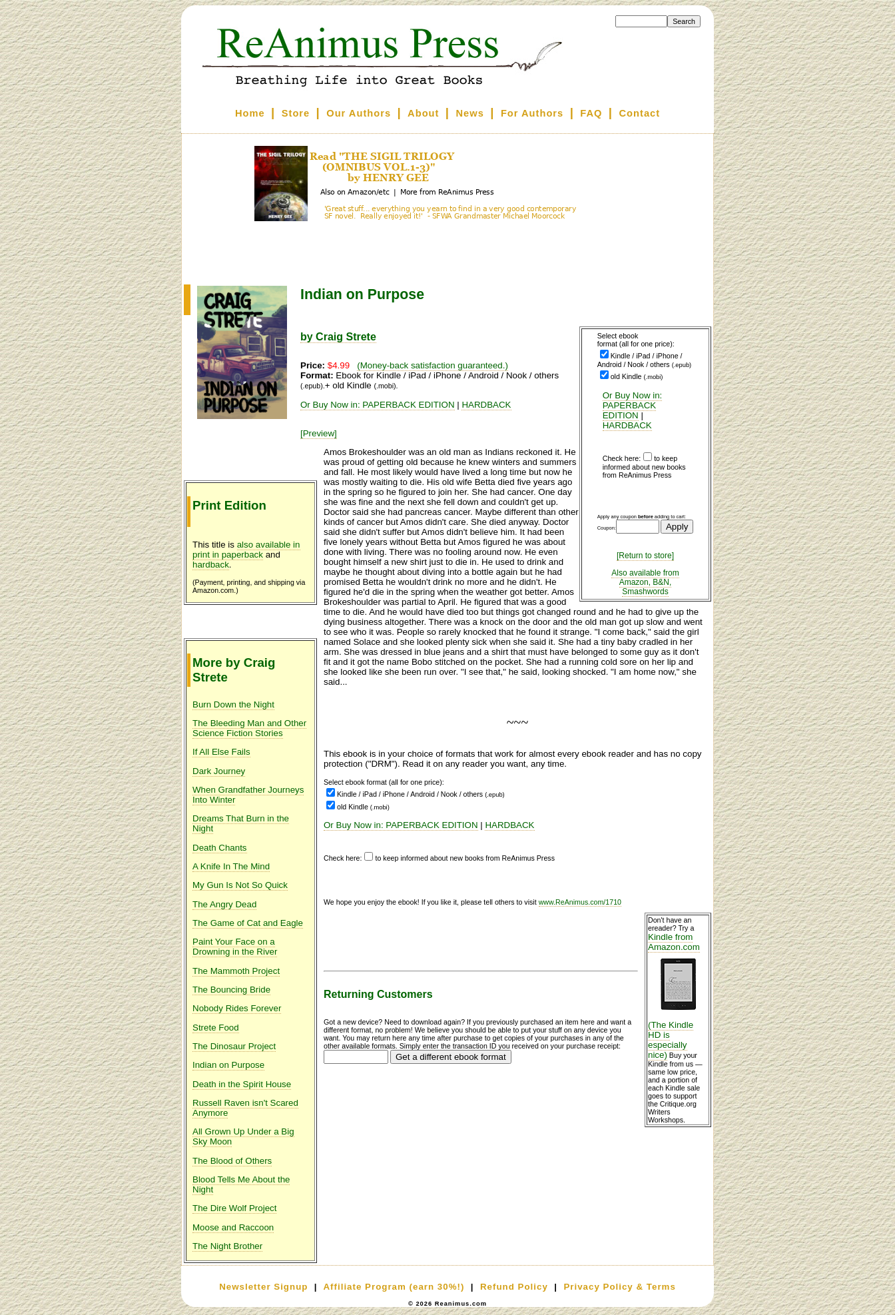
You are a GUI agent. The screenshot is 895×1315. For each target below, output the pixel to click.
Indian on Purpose (228, 1065)
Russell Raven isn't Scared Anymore (245, 1108)
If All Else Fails (221, 752)
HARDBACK (627, 425)
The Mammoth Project (236, 971)
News (470, 113)
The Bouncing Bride (231, 990)
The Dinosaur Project (234, 1046)
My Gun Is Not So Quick (240, 885)
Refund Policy (514, 1287)
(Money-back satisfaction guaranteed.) (432, 365)
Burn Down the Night (233, 704)
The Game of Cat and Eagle (247, 923)
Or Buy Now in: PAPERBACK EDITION (633, 405)
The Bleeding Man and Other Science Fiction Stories (249, 728)
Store (296, 113)
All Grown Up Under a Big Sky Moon (243, 1136)
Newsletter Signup (263, 1287)
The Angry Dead (224, 904)
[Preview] (318, 433)
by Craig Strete (338, 336)
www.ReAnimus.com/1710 (580, 902)
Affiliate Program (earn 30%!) (393, 1287)
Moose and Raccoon (233, 1227)
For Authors (532, 113)
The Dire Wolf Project (234, 1208)
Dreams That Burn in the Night (240, 823)
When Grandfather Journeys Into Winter (248, 795)
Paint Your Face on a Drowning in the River (234, 947)
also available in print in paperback (246, 550)
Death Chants (219, 848)
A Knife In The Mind (231, 866)
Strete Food (215, 1028)
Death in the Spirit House (241, 1084)
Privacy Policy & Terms (619, 1287)
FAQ (591, 113)
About (423, 113)
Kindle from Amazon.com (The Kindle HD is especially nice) (678, 996)
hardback (210, 565)
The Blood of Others (232, 1161)
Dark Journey (218, 771)
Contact (640, 113)
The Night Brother (227, 1246)
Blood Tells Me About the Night (241, 1184)
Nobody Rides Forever (236, 1008)
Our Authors (358, 113)
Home (250, 113)
